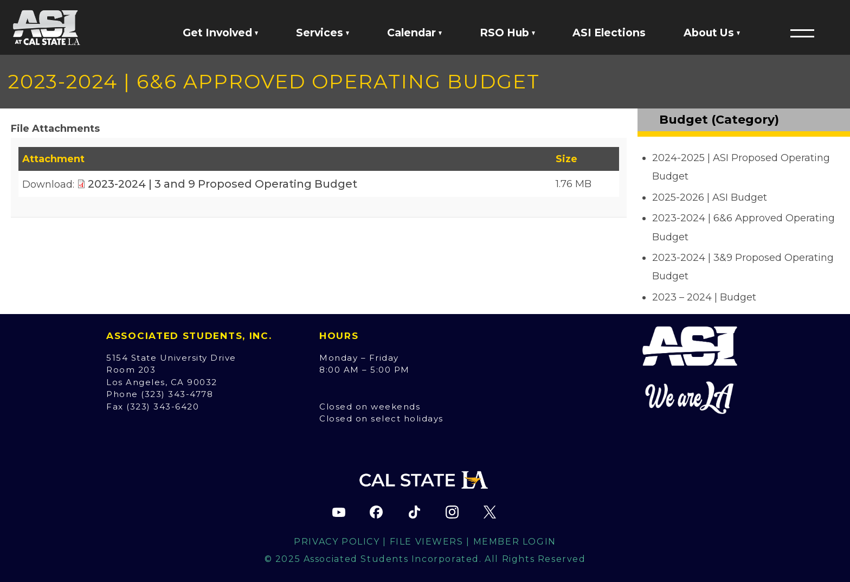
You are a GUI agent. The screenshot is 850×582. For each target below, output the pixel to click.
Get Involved (220, 32)
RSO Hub (507, 32)
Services (322, 32)
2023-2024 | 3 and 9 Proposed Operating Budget (222, 183)
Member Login (514, 541)
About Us (712, 32)
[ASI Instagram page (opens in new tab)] (452, 512)
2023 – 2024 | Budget (704, 297)
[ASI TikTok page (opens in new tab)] (414, 512)
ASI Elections (609, 32)
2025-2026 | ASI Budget (709, 197)
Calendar (414, 32)
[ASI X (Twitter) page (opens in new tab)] (489, 512)
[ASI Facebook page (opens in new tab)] (376, 512)
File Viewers (426, 541)
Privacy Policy (336, 541)
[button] (802, 33)
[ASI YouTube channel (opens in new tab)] (338, 512)
